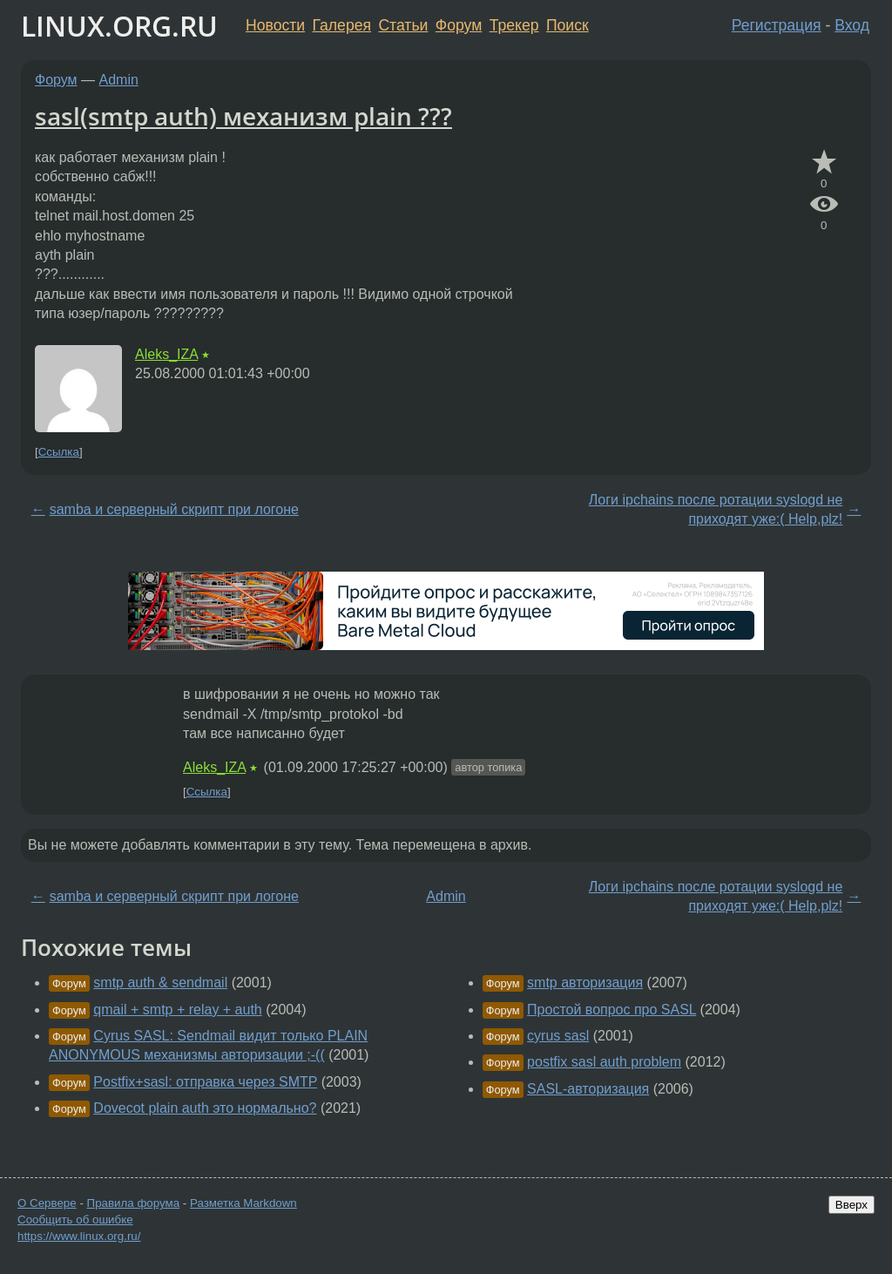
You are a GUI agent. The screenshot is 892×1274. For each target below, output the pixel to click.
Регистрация (776, 25)
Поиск (567, 25)
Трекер (514, 25)
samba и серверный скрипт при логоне (174, 509)
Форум (459, 25)
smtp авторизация (585, 982)
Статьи (403, 25)
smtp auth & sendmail (160, 982)
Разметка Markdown (243, 1203)
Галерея (342, 25)
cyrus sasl (558, 1035)
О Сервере (47, 1203)
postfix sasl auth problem (604, 1061)
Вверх (851, 1204)
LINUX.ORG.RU (119, 25)
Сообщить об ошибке (75, 1219)
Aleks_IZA (166, 354)
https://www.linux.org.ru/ (78, 1236)
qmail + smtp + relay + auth (177, 1009)
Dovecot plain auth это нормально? (204, 1108)
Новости (275, 25)
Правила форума (133, 1203)
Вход (852, 25)
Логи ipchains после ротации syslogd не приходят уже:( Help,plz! (715, 509)
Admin (119, 79)
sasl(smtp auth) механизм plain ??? (243, 115)
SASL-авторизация (588, 1088)
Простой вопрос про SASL (611, 1009)
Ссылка (58, 451)
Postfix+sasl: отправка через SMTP (205, 1081)
